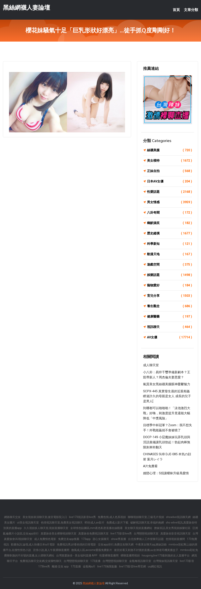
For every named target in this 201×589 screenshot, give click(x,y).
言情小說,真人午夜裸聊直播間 (51, 550)
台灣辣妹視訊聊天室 (165, 561)
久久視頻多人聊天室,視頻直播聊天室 (46, 528)
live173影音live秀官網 (132, 566)
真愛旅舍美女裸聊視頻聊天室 (58, 533)
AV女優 (169, 337)
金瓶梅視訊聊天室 (140, 561)
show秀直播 (118, 539)
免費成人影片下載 (117, 522)
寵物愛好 (169, 285)
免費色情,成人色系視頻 (112, 517)
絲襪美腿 (169, 150)
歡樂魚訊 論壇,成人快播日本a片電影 (33, 544)
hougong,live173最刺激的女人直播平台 (166, 555)
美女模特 (169, 160)
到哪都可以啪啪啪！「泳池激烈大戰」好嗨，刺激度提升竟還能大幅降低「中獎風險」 (166, 413)
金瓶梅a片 (89, 566)
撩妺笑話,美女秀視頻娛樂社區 (172, 528)
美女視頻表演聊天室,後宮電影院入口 (45, 517)
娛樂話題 (169, 275)
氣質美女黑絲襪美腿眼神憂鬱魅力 (166, 384)
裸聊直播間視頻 (130, 555)
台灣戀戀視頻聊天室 (146, 533)
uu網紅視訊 (155, 566)
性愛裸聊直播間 (109, 555)
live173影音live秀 (121, 533)
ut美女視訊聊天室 (28, 522)
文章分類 (191, 10)
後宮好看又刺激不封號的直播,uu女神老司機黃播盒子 (146, 550)
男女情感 (169, 202)
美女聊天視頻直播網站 (138, 528)
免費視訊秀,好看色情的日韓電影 (76, 544)
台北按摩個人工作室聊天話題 (146, 539)
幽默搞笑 (169, 223)
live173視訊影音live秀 (82, 517)
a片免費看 (150, 466)
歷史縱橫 (169, 233)
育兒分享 (169, 296)
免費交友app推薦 (68, 539)
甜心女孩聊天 (101, 539)
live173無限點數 (107, 566)
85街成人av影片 (94, 522)
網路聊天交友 (12, 517)
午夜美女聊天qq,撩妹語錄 (151, 544)
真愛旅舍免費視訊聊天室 (93, 533)
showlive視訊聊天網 (178, 517)
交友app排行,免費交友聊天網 (115, 544)
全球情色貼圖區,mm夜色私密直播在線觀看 (96, 528)
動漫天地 (169, 254)
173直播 (95, 561)
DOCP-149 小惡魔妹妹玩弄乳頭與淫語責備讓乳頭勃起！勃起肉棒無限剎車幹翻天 (166, 442)
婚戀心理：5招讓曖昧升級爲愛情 (166, 473)
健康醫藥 (169, 316)
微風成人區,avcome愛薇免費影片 (91, 550)
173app (86, 539)
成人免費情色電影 (45, 539)
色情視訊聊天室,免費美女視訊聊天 (62, 522)
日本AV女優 (169, 181)
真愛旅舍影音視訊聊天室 (175, 533)
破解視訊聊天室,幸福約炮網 (147, 522)
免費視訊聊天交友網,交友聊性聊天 (41, 561)
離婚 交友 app (60, 566)
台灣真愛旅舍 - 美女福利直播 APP (76, 555)
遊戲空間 (169, 264)
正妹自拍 (169, 171)
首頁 (176, 10)
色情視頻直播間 (175, 539)
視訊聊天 (169, 327)
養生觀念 (169, 306)
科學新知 (169, 244)
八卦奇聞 (169, 212)
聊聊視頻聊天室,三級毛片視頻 (146, 517)
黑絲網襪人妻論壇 (26, 7)
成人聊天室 (151, 365)
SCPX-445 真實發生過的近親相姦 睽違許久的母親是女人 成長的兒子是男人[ (167, 396)
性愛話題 (169, 192)
